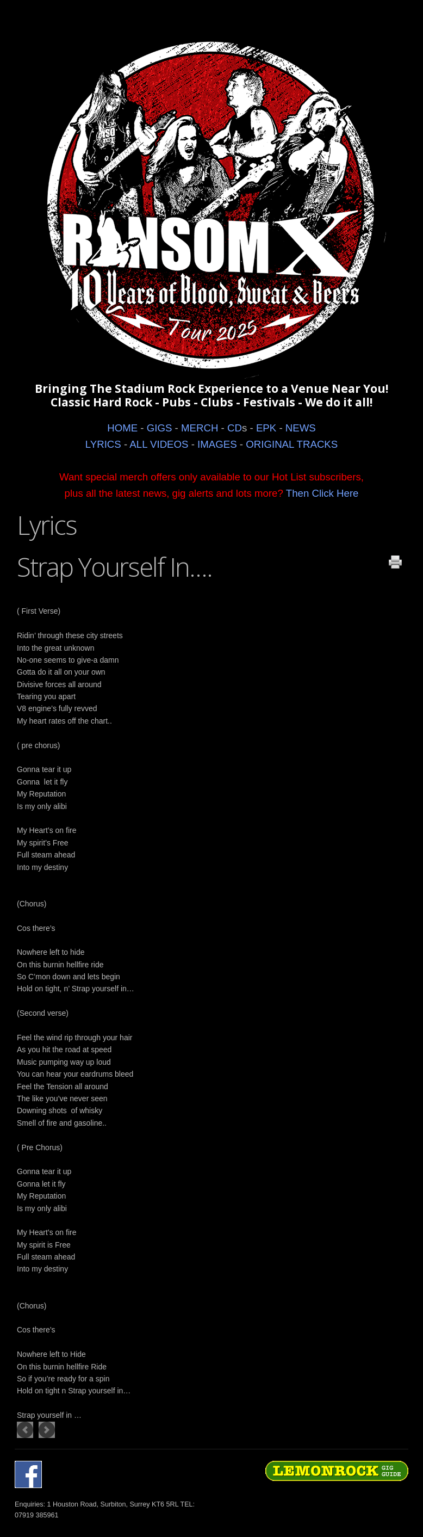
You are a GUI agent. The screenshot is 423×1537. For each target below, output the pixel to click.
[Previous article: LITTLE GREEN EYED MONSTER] (25, 1430)
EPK (266, 428)
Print (395, 562)
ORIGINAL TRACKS (292, 444)
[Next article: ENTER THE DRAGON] (47, 1430)
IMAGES (217, 444)
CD (234, 428)
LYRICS (103, 444)
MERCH (199, 428)
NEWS (300, 428)
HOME (122, 428)
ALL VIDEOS (158, 444)
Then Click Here (322, 493)
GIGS (159, 428)
